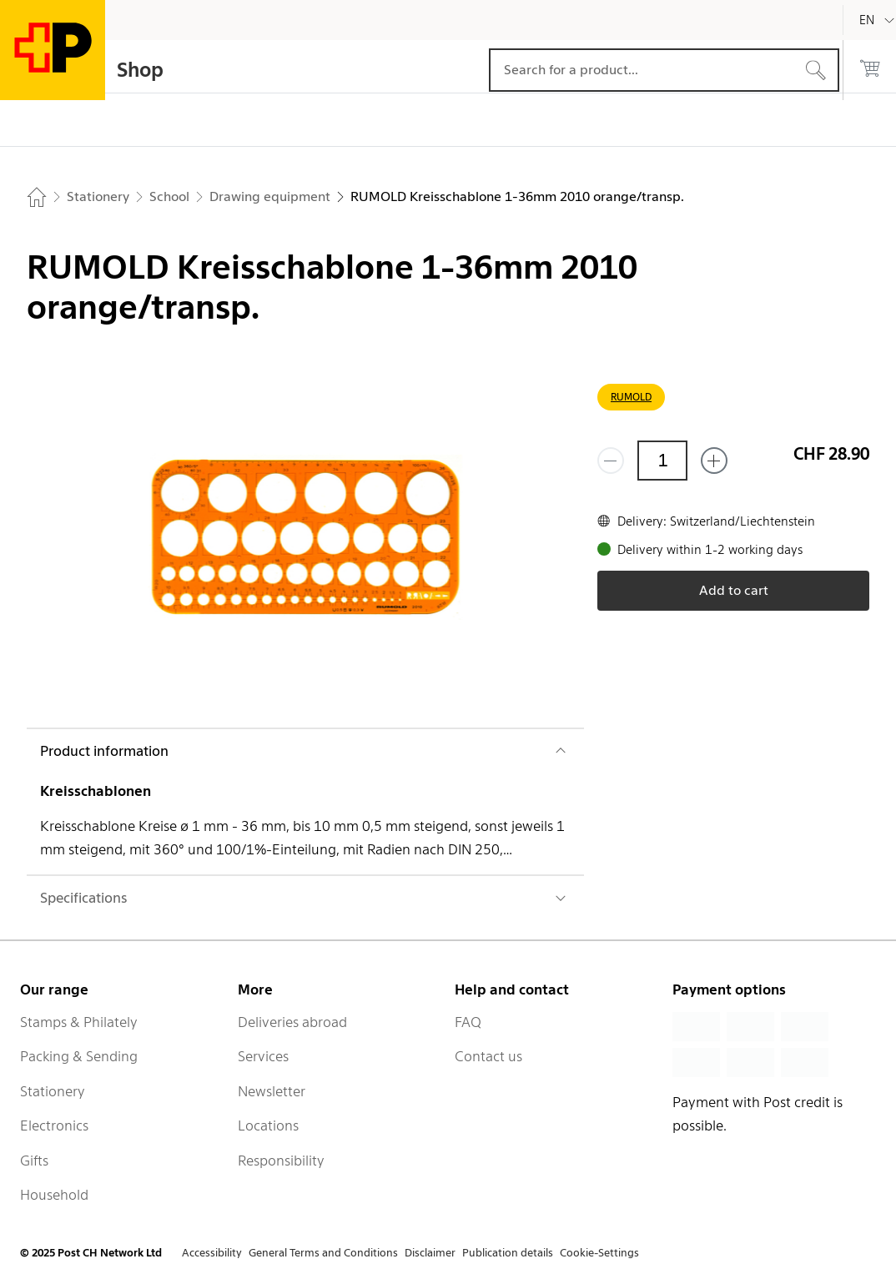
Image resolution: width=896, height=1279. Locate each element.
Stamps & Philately (79, 1022)
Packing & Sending (79, 1056)
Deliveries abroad (292, 1022)
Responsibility (281, 1160)
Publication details (507, 1252)
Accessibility (212, 1252)
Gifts (34, 1160)
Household (54, 1194)
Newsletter (271, 1091)
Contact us (488, 1056)
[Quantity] (662, 461)
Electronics (54, 1125)
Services (263, 1056)
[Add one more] (714, 460)
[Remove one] (610, 460)
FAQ (468, 1022)
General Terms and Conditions (323, 1252)
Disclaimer (430, 1252)
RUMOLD (631, 396)
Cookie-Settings (599, 1252)
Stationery (52, 1091)
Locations (268, 1125)
